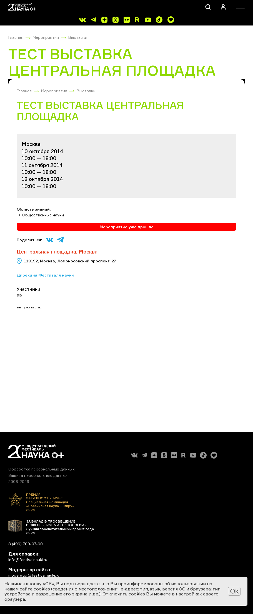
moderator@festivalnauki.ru (33, 575)
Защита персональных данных (37, 475)
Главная (15, 37)
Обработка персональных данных (41, 469)
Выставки (77, 37)
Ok (234, 591)
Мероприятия (46, 37)
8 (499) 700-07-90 (25, 543)
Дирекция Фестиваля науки (45, 275)
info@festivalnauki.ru (27, 559)
